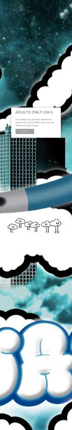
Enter (25, 131)
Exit (40, 131)
